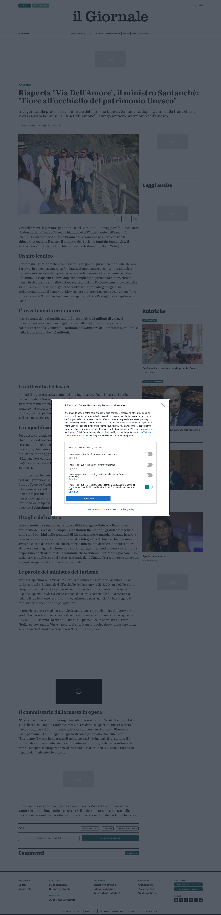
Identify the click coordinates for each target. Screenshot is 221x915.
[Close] (164, 406)
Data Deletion (93, 509)
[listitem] (110, 447)
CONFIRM (88, 498)
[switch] (149, 454)
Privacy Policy (127, 509)
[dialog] (110, 457)
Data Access (110, 509)
